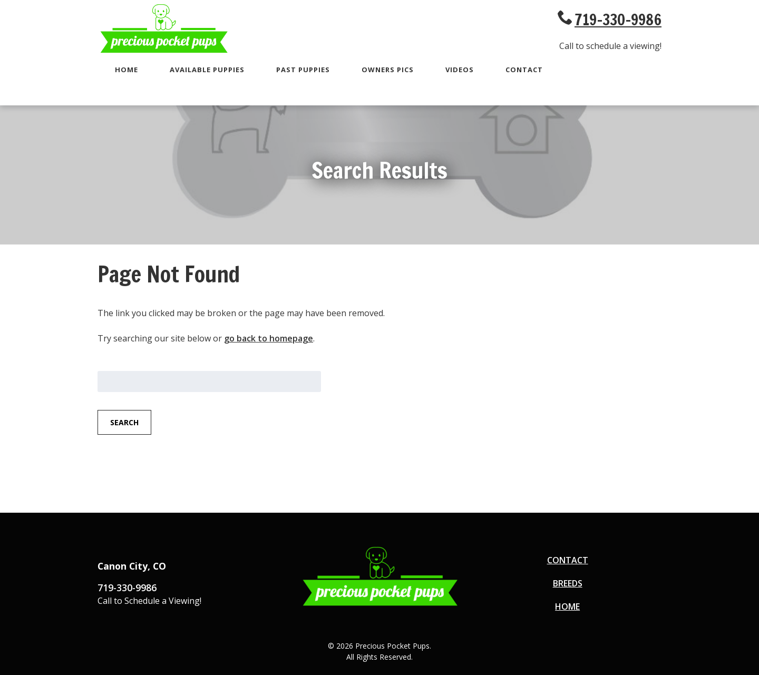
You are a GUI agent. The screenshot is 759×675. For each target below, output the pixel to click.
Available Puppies (207, 69)
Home (126, 69)
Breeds (567, 583)
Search (124, 422)
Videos (459, 69)
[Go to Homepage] (163, 51)
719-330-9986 (618, 19)
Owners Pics (388, 69)
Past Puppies (303, 69)
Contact (524, 69)
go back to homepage (268, 338)
